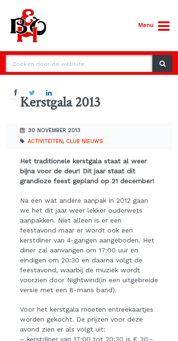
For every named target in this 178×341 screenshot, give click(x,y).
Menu (153, 26)
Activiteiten (45, 141)
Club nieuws (84, 141)
